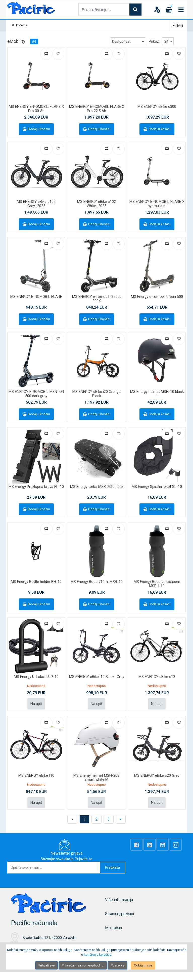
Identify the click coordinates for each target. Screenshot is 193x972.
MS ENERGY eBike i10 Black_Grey (96, 676)
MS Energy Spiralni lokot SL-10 (157, 486)
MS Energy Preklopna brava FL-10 (36, 486)
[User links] (157, 10)
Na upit (36, 703)
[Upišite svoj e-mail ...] (54, 867)
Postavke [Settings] (117, 965)
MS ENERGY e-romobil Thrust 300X (96, 298)
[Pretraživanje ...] (104, 10)
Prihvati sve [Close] (46, 965)
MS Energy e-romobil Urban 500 (157, 296)
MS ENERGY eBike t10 (36, 775)
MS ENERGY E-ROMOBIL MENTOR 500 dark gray (36, 393)
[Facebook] (136, 845)
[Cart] (169, 10)
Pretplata (112, 867)
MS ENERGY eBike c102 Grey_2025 (36, 203)
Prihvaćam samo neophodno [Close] (83, 965)
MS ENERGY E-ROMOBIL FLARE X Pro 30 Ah (36, 108)
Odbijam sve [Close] (143, 965)
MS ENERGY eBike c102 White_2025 (96, 203)
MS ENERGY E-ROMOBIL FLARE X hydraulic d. (156, 203)
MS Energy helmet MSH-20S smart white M (96, 777)
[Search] (135, 10)
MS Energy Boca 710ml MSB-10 (97, 581)
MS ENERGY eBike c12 (156, 676)
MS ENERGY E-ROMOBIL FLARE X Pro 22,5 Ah (96, 108)
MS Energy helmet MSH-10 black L (157, 393)
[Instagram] (176, 845)
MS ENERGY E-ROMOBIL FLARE (36, 296)
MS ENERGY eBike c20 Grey (156, 775)
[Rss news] (149, 845)
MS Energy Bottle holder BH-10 (36, 581)
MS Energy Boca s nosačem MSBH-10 (157, 583)
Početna (21, 25)
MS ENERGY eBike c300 (156, 106)
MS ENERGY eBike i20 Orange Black (96, 393)
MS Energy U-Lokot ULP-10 (36, 676)
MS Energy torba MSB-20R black (96, 486)
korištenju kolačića (97, 954)
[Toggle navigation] (181, 10)
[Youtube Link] (163, 845)
